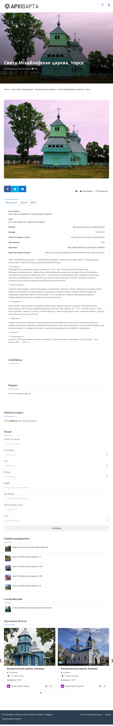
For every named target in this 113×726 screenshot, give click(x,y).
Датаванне (9, 494)
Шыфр (7, 483)
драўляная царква (36, 221)
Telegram (48, 714)
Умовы (108, 714)
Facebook (32, 714)
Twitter (40, 714)
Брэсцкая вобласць (82, 227)
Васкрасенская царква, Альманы (25, 668)
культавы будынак (17, 221)
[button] (40, 692)
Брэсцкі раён (99, 227)
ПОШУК (56, 528)
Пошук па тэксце (12, 439)
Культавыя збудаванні (22, 89)
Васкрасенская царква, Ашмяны (79, 668)
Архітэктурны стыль (13, 504)
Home (6, 89)
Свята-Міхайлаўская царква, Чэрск (74, 89)
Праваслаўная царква (45, 89)
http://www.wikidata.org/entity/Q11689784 (86, 247)
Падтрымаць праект (11, 718)
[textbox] (56, 455)
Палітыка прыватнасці (91, 714)
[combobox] (56, 454)
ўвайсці (14, 420)
